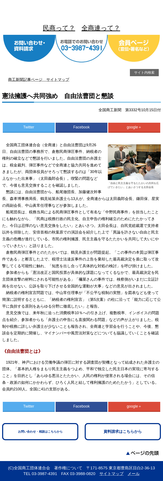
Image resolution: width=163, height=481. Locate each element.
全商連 (81, 10)
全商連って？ (101, 27)
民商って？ (59, 27)
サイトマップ (111, 473)
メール (134, 473)
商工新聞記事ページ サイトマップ (38, 79)
